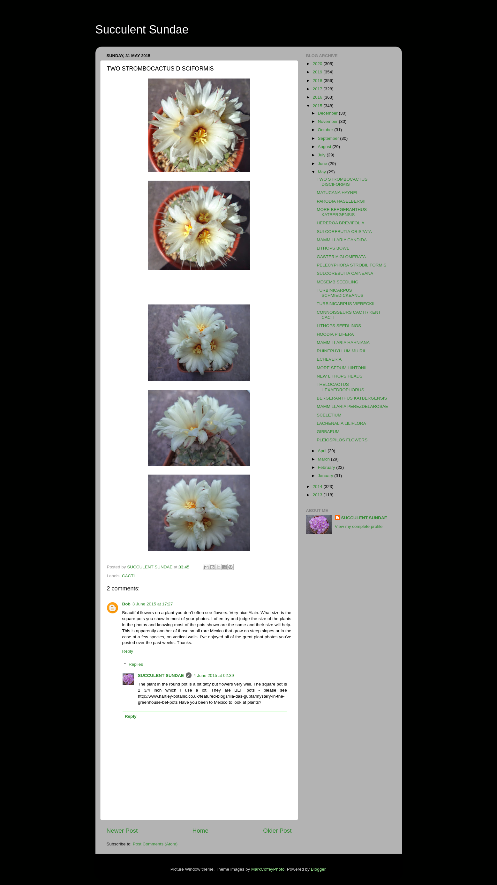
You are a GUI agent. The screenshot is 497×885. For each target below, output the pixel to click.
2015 (318, 105)
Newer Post (122, 830)
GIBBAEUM (328, 431)
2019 (318, 72)
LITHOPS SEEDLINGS (339, 325)
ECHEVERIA (329, 359)
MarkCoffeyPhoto (267, 869)
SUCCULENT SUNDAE (161, 675)
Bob (126, 604)
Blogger (318, 869)
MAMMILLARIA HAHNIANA (343, 342)
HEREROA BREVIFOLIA (340, 223)
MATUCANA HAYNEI (337, 192)
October (326, 129)
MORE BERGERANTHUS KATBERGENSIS (342, 212)
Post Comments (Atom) (155, 844)
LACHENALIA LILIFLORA (341, 423)
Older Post (277, 830)
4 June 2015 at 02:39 (213, 675)
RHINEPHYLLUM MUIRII (341, 351)
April (323, 450)
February (327, 467)
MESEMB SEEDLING (337, 282)
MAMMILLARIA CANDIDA (342, 239)
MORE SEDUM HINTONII (341, 367)
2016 (318, 97)
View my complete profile (359, 526)
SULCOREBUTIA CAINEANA (345, 273)
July (322, 155)
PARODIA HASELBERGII (341, 201)
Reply (127, 651)
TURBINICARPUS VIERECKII (345, 303)
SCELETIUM (329, 415)
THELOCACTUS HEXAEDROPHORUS (340, 387)
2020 (318, 63)
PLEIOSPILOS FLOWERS (342, 440)
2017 (318, 88)
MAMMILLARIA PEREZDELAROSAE (352, 406)
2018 (318, 80)
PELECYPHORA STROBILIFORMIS (351, 265)
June (323, 163)
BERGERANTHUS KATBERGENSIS (352, 398)
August (325, 146)
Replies (136, 664)
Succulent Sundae (142, 29)
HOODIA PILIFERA (335, 334)
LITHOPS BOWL (333, 248)
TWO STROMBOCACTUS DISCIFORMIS (342, 182)
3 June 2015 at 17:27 (152, 604)
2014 (318, 486)
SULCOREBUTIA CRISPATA (344, 231)
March (324, 459)
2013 (318, 494)
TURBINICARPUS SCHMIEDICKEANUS (340, 293)
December (328, 113)
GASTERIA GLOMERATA (341, 256)
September (329, 138)
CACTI (128, 576)
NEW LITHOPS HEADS (339, 376)
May (322, 171)
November (328, 121)
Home (200, 830)
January (326, 475)
